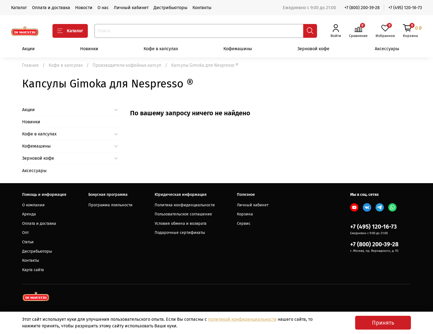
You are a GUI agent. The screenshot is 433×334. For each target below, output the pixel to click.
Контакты (202, 7)
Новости (84, 7)
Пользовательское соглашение (183, 214)
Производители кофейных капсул (127, 65)
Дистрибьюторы (171, 7)
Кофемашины (237, 48)
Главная (30, 65)
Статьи (28, 242)
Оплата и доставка (51, 7)
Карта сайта (33, 270)
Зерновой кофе (313, 48)
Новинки (89, 48)
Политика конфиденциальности (185, 205)
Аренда (29, 214)
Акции (28, 48)
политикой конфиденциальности (242, 319)
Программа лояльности (110, 205)
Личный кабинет (131, 7)
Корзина (245, 214)
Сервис (243, 223)
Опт (25, 232)
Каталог (19, 7)
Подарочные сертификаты (180, 232)
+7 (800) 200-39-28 (362, 7)
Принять (383, 322)
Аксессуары (387, 48)
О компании (33, 205)
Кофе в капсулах (161, 48)
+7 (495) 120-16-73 (405, 7)
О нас (103, 7)
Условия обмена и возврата (181, 223)
